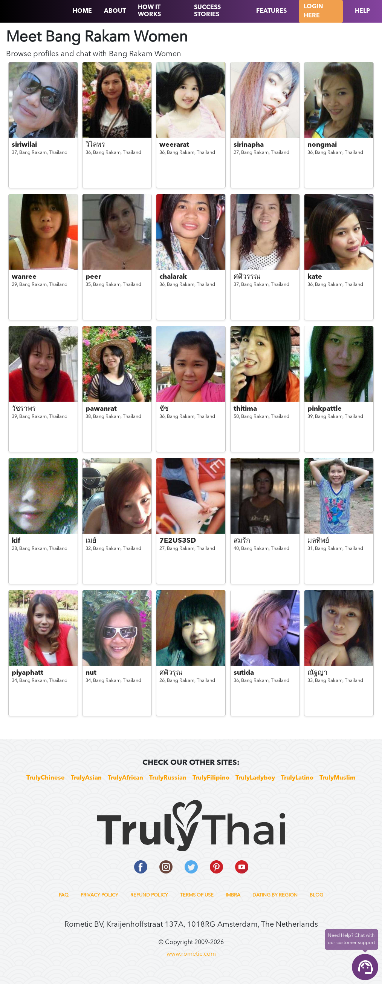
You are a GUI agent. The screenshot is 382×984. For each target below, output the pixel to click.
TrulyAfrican (125, 778)
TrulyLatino (297, 778)
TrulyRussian (167, 778)
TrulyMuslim (337, 778)
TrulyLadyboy (255, 778)
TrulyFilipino (211, 778)
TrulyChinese (45, 778)
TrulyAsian (86, 778)
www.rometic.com (191, 954)
